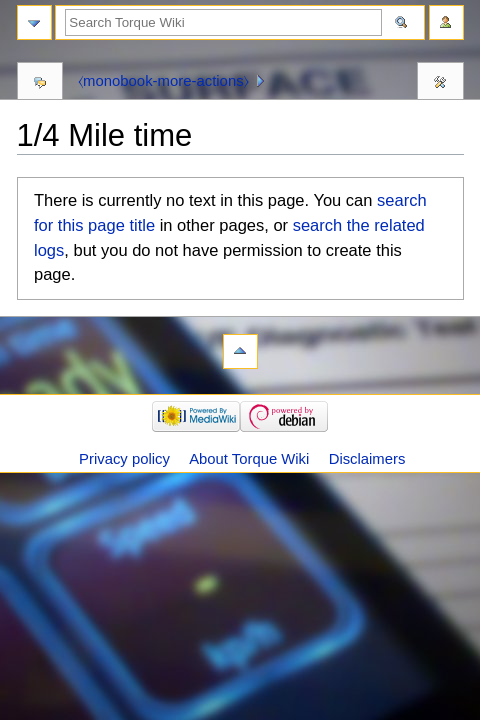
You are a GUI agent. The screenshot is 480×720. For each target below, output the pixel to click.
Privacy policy (124, 459)
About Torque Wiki (249, 459)
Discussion (40, 83)
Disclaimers (367, 459)
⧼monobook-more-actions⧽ (163, 81)
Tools (440, 83)
